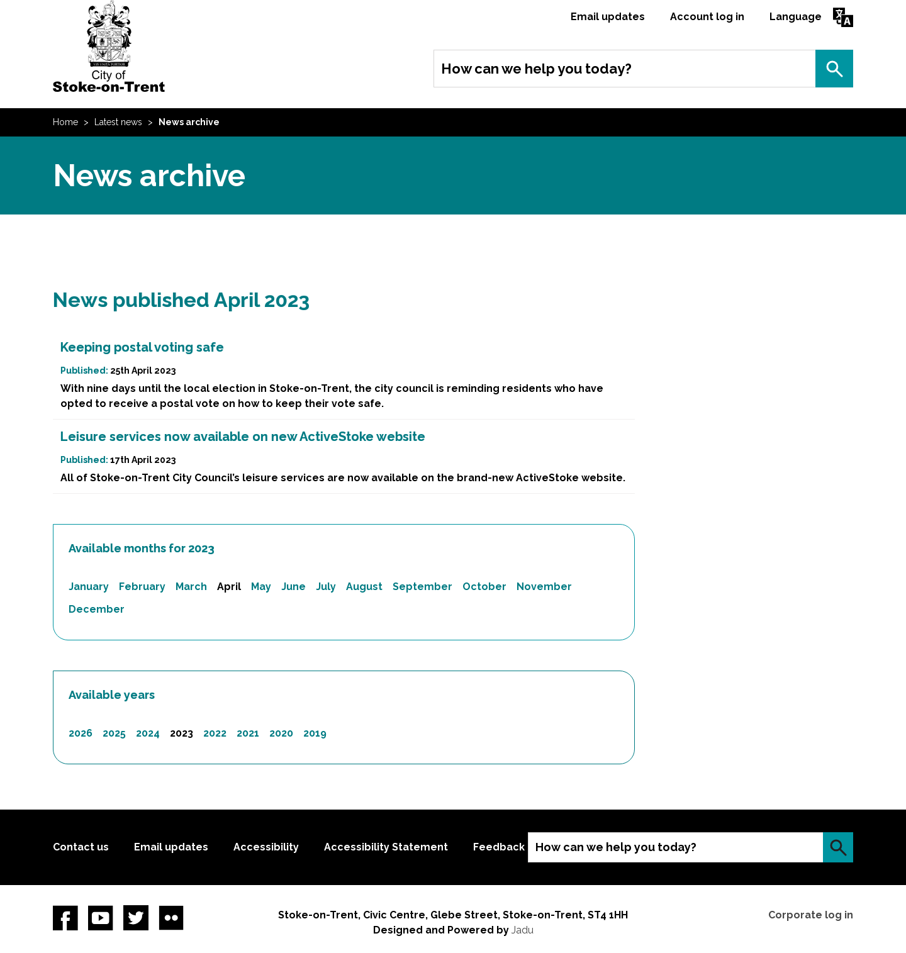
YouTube (100, 917)
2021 (248, 733)
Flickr (171, 917)
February (142, 587)
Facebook (65, 917)
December (97, 609)
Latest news (118, 122)
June (293, 587)
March (191, 587)
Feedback (499, 847)
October (484, 587)
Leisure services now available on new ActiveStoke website (242, 436)
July (326, 587)
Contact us (81, 847)
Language (795, 17)
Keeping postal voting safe (142, 347)
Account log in (707, 17)
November (544, 587)
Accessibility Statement (386, 847)
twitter (135, 917)
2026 (80, 733)
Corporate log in (810, 915)
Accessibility (266, 847)
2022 (214, 733)
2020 (281, 733)
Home (65, 122)
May (261, 587)
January (89, 587)
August (364, 587)
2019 (315, 733)
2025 (114, 733)
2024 (148, 733)
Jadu (523, 930)
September (422, 587)
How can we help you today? (536, 68)
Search (834, 68)
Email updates (608, 17)
